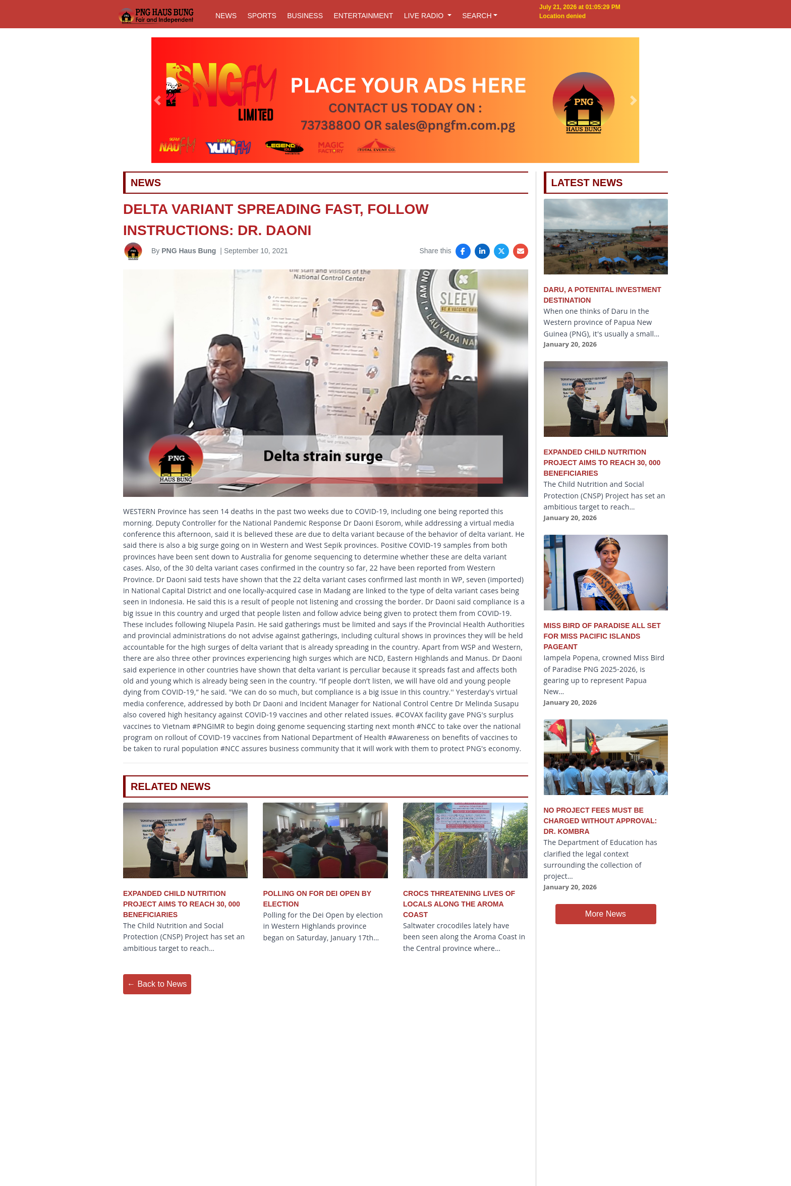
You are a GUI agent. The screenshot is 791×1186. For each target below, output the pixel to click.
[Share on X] (501, 251)
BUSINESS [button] (305, 16)
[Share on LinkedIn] (482, 251)
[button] (158, 100)
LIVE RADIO (424, 16)
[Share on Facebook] (463, 251)
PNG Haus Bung (188, 251)
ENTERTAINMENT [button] (363, 16)
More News (605, 914)
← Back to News (157, 984)
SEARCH (476, 16)
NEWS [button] (226, 16)
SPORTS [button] (261, 16)
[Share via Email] (520, 251)
